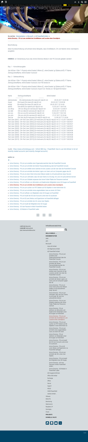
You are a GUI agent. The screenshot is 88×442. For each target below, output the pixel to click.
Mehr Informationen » (73, 5)
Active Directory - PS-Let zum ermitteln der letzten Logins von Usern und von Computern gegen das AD (40, 171)
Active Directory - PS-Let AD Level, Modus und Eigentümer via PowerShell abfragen (34, 198)
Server (49, 383)
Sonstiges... (49, 409)
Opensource (49, 404)
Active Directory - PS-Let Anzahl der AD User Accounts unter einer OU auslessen (33, 196)
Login (84, 432)
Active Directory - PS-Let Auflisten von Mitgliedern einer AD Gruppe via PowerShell (34, 193)
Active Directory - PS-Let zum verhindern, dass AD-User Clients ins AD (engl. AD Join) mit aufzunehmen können (43, 177)
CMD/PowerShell (52, 391)
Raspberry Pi (49, 407)
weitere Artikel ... (52, 394)
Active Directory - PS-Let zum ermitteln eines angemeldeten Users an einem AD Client (35, 190)
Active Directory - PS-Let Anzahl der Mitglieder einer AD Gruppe (28, 204)
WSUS (49, 388)
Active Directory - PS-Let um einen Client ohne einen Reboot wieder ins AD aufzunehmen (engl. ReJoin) (40, 174)
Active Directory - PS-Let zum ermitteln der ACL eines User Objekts (29, 201)
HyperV (49, 386)
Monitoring (49, 401)
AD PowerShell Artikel (41, 36)
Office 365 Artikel (52, 375)
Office (49, 381)
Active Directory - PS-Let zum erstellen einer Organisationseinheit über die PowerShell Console (38, 163)
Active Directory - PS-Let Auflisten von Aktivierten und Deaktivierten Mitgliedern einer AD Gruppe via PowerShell (43, 182)
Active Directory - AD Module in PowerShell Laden (24, 209)
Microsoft (30, 36)
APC (47, 241)
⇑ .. (9, 160)
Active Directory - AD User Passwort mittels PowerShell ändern (28, 206)
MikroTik (48, 399)
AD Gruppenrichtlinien (53, 373)
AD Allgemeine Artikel (53, 249)
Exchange (50, 378)
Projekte (49, 414)
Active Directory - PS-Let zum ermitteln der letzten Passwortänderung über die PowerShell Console (39, 166)
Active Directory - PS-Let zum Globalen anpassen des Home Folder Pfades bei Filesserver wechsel (39, 179)
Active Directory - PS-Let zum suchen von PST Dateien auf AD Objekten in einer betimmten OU (38, 187)
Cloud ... (48, 412)
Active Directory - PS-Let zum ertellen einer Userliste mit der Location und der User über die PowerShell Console (43, 169)
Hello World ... (51, 233)
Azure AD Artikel (52, 246)
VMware (48, 396)
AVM (47, 238)
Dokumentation (20, 36)
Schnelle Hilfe (51, 417)
